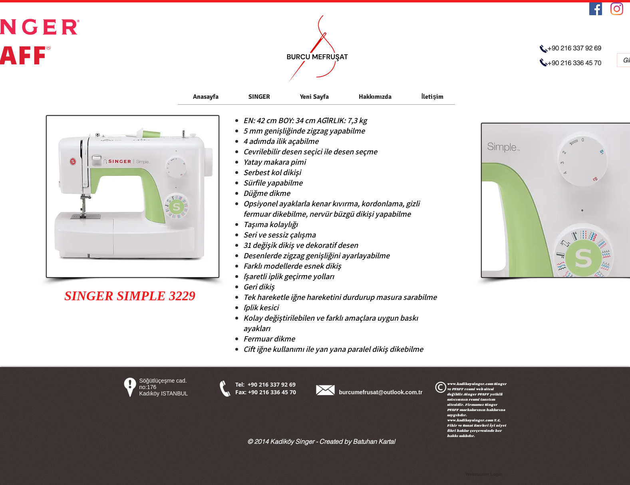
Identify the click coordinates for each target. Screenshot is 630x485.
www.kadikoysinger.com (470, 383)
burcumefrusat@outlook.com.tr (381, 392)
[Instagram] (616, 8)
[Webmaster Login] (484, 475)
